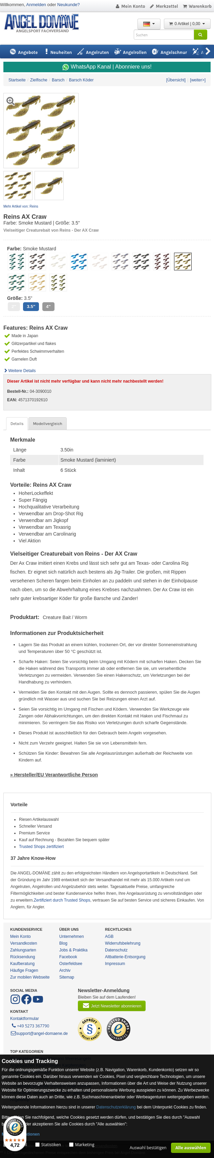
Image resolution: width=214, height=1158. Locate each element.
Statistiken (51, 1144)
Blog (63, 943)
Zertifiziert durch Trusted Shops (62, 900)
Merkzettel (163, 6)
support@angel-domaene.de (39, 1033)
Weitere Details (19, 370)
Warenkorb (197, 6)
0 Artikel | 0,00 (187, 23)
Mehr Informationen (21, 1134)
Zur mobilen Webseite (30, 977)
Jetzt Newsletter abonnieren (111, 1005)
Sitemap (66, 977)
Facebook (68, 956)
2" (14, 306)
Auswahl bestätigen (148, 1148)
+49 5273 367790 (30, 1025)
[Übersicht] (176, 80)
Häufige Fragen (24, 970)
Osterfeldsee (70, 963)
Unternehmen (71, 936)
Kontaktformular (24, 1018)
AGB (109, 936)
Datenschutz (116, 950)
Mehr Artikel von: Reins (20, 206)
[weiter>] (198, 80)
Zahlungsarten (23, 950)
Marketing (84, 1144)
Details (16, 423)
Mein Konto (130, 6)
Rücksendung (22, 956)
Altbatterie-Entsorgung (125, 956)
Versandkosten (23, 943)
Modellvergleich (47, 423)
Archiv (64, 970)
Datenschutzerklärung (116, 1107)
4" (48, 306)
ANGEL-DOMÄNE (44, 23)
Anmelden (36, 4)
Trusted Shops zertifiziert (41, 846)
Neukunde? (68, 4)
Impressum (115, 963)
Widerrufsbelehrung (123, 943)
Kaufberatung (22, 963)
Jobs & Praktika (73, 950)
